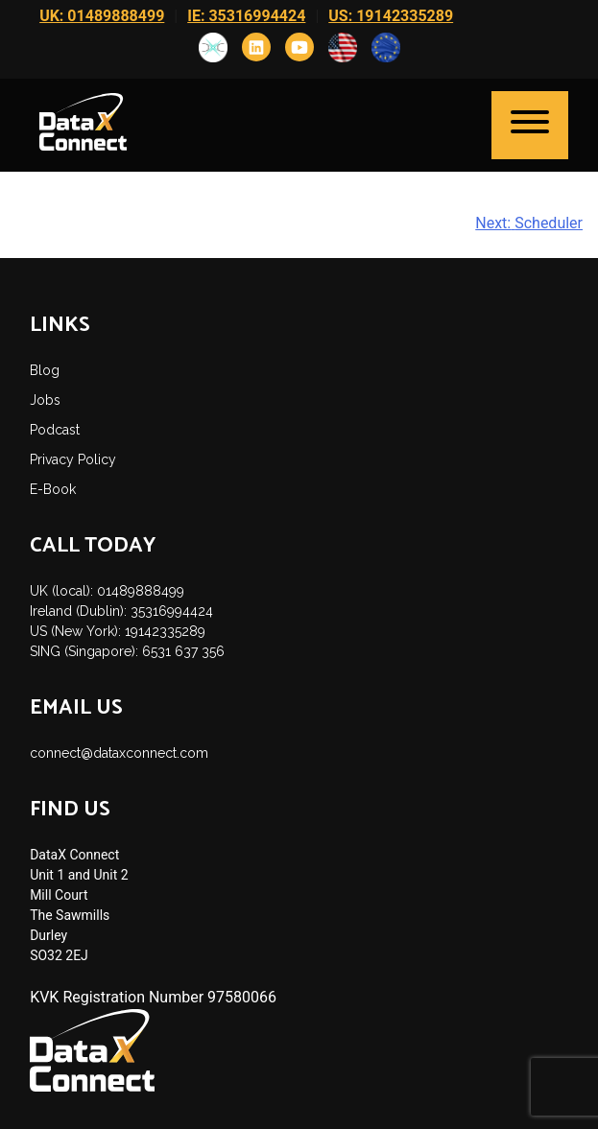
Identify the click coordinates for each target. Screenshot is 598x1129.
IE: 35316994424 (246, 16)
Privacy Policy (73, 459)
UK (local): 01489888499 (107, 591)
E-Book (53, 489)
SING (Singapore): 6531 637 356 (127, 651)
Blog (45, 370)
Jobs (45, 400)
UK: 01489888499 (101, 16)
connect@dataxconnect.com (119, 753)
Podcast (55, 429)
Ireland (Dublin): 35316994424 (121, 611)
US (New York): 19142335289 (117, 631)
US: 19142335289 (390, 16)
